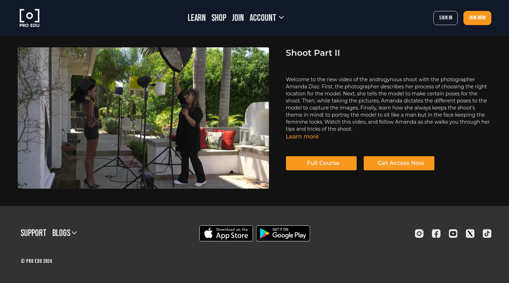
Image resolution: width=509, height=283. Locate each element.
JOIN (238, 18)
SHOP (218, 18)
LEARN (197, 18)
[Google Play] (283, 233)
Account (267, 18)
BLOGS (64, 233)
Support (34, 233)
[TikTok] (487, 233)
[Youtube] (453, 233)
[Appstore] (226, 233)
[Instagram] (419, 233)
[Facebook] (436, 233)
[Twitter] (470, 233)
